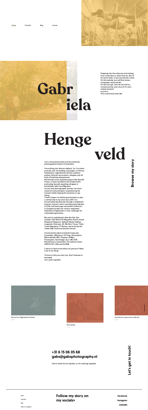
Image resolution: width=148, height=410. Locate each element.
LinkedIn (123, 405)
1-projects (23, 399)
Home (14, 25)
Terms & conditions (26, 407)
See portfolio (104, 91)
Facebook (122, 396)
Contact (55, 25)
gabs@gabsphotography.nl (74, 357)
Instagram (122, 400)
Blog (41, 25)
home (22, 395)
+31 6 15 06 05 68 (66, 352)
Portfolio (28, 25)
